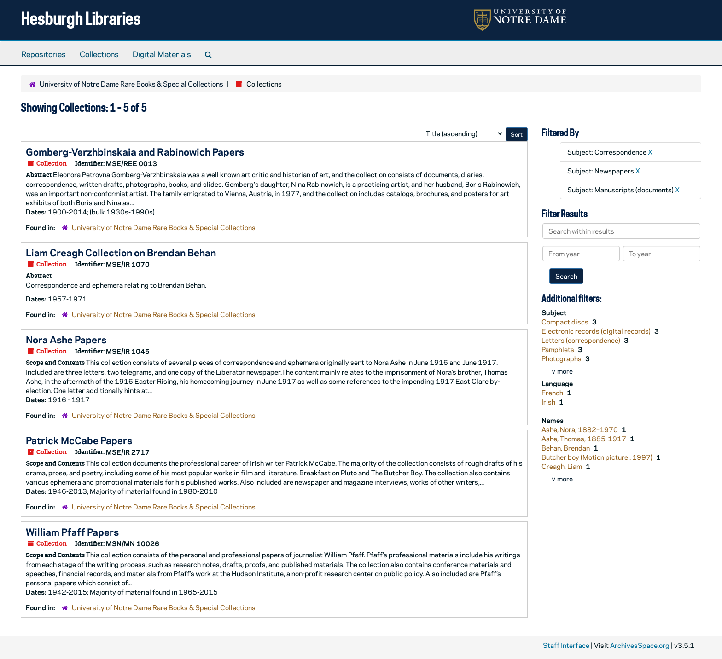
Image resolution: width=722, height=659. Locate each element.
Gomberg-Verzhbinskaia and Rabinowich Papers (135, 151)
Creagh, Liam (562, 466)
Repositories (43, 54)
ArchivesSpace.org (640, 645)
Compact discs (566, 321)
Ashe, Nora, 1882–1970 (580, 429)
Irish (549, 401)
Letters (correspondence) (582, 340)
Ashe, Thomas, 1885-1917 (585, 438)
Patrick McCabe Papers (79, 440)
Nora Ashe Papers (66, 339)
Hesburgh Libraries (80, 18)
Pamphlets (559, 349)
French (553, 392)
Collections (99, 54)
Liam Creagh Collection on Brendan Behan (121, 252)
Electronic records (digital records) (597, 330)
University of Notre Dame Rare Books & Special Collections (131, 83)
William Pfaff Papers (72, 531)
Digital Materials (162, 54)
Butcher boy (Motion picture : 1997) (598, 457)
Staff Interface (566, 645)
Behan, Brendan (566, 447)
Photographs (562, 358)
